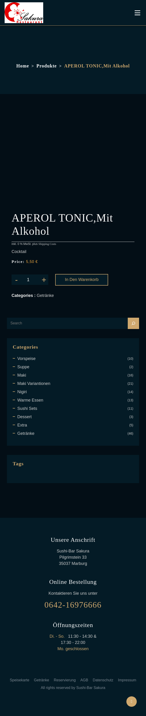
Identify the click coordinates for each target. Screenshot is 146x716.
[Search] (133, 323)
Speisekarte (19, 680)
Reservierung (65, 680)
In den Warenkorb (81, 279)
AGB (84, 680)
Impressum (127, 680)
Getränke (41, 680)
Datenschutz (103, 680)
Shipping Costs (47, 244)
